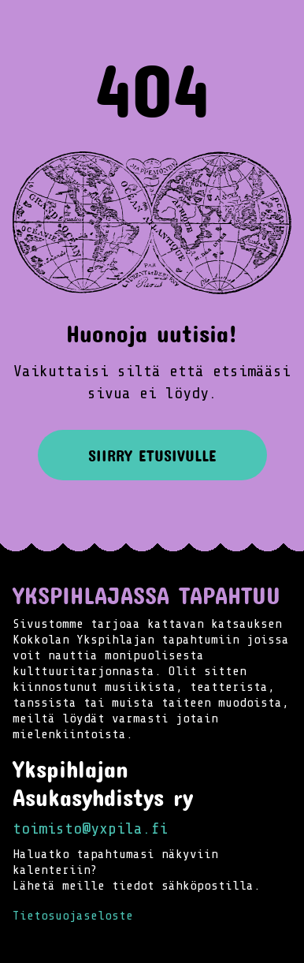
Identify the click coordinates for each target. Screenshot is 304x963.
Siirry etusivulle (152, 455)
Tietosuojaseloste (73, 916)
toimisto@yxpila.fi (91, 828)
